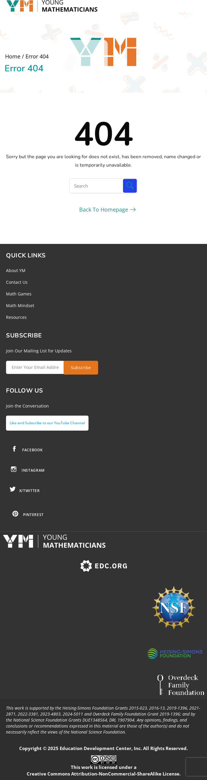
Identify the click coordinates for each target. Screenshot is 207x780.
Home (12, 56)
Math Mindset (20, 305)
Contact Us (17, 282)
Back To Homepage (103, 209)
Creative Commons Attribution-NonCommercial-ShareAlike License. (104, 774)
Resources (16, 317)
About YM (16, 270)
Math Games (19, 294)
